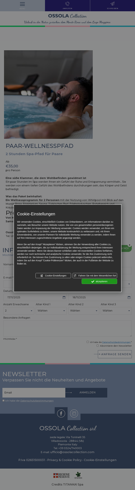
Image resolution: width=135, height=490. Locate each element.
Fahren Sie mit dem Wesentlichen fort (95, 275)
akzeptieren (99, 281)
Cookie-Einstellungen (53, 275)
